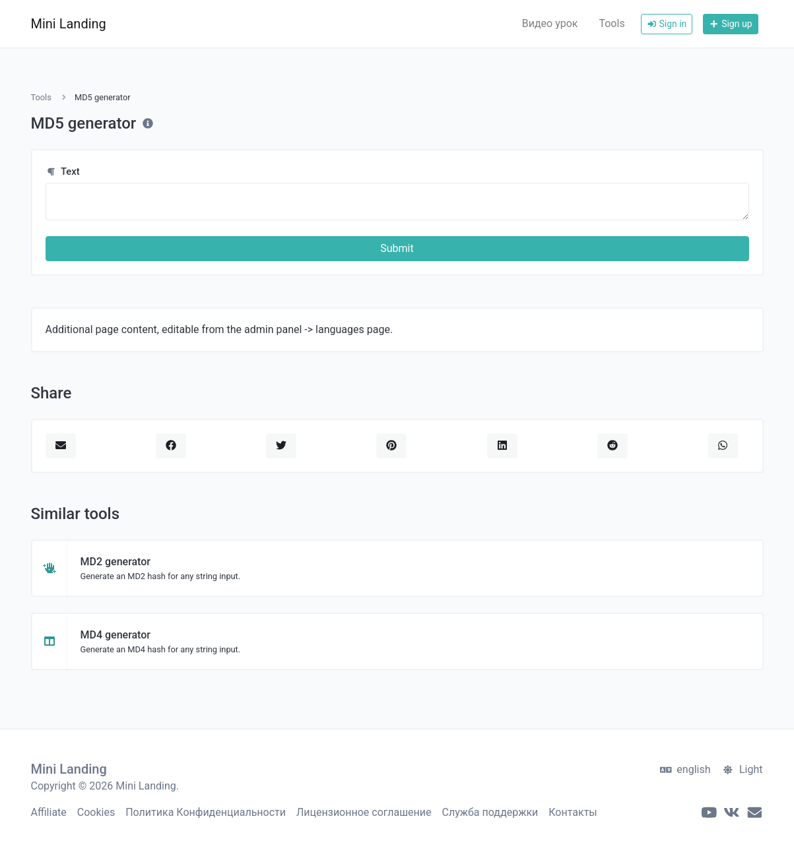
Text (63, 171)
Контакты (572, 812)
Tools (611, 23)
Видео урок (550, 23)
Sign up (730, 23)
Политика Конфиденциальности (205, 812)
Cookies (96, 812)
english (685, 769)
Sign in (667, 23)
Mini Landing (68, 24)
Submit (396, 248)
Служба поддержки (490, 812)
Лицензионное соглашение (364, 812)
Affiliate (49, 812)
